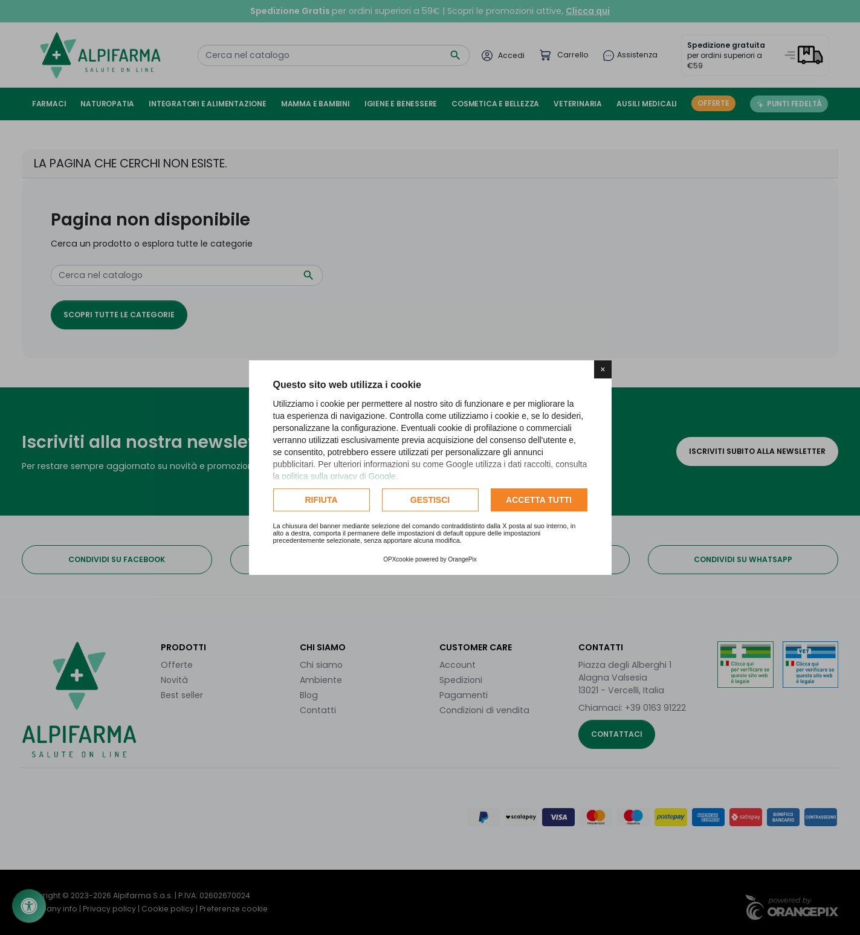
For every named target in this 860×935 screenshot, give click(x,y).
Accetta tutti (539, 500)
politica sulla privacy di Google (338, 476)
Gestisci (430, 500)
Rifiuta (321, 500)
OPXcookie (398, 559)
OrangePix (462, 559)
